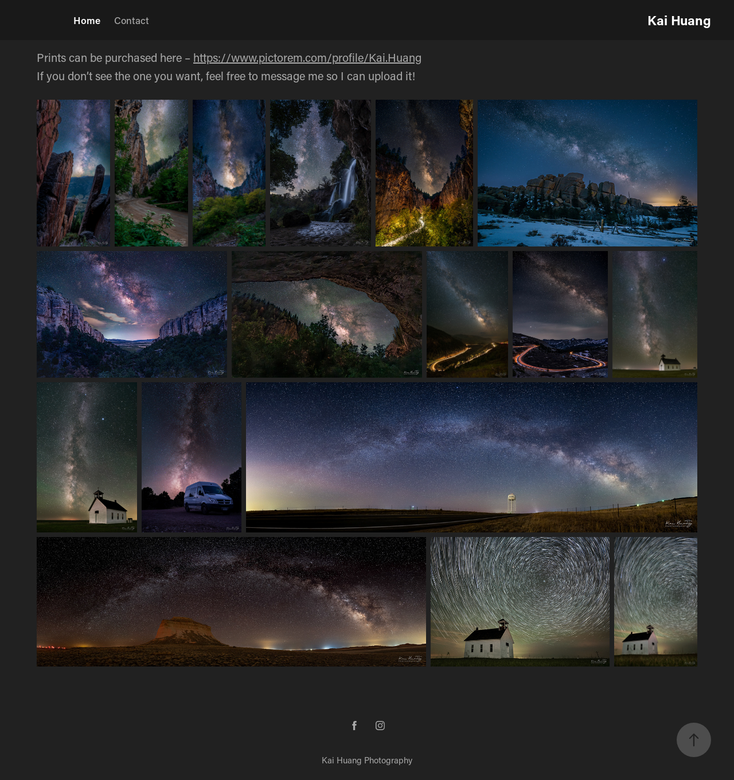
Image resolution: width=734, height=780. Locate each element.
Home (86, 20)
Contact (131, 20)
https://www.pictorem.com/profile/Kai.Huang (307, 57)
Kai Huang (679, 20)
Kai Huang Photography (367, 760)
